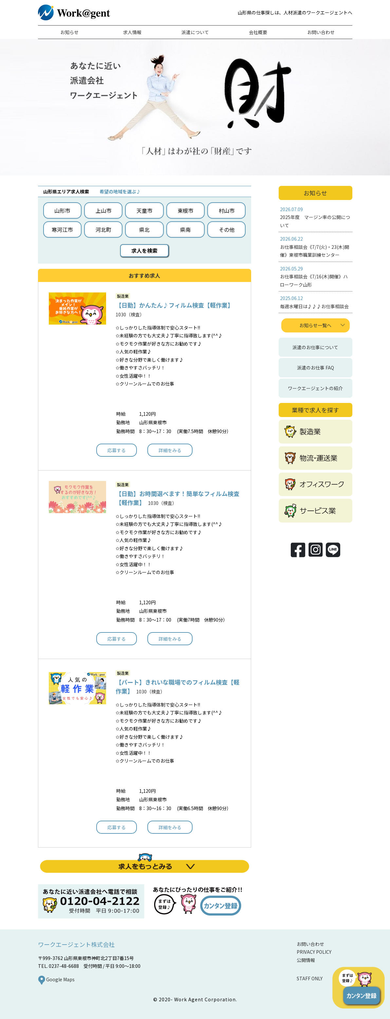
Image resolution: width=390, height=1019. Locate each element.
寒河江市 (62, 229)
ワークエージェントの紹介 (315, 388)
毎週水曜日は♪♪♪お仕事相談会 (314, 306)
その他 (226, 229)
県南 (185, 229)
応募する (116, 450)
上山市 (103, 210)
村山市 (226, 210)
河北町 (103, 229)
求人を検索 (144, 250)
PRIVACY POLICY (314, 952)
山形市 (62, 210)
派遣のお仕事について (315, 347)
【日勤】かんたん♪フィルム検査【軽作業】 (173, 305)
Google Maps (56, 979)
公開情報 (306, 960)
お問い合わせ (310, 944)
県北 (144, 229)
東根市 (185, 210)
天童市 (144, 210)
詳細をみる (169, 450)
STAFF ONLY (310, 978)
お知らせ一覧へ (315, 325)
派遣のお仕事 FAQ (315, 367)
